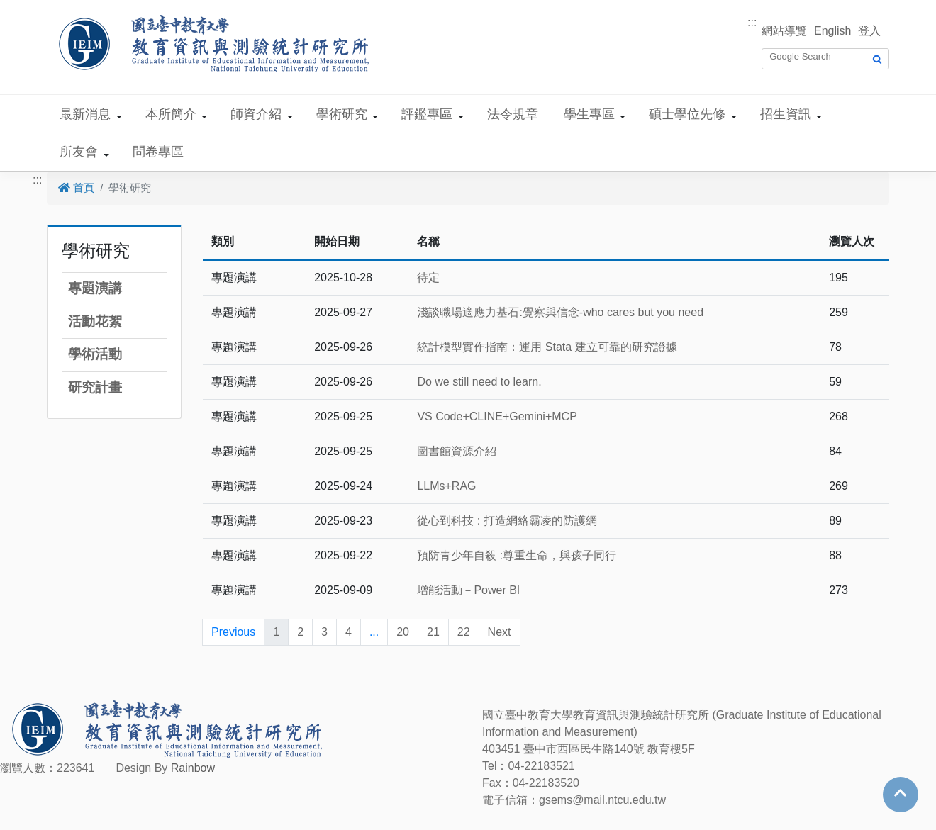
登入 (869, 31)
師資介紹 (256, 114)
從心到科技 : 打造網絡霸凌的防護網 (506, 521)
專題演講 (95, 288)
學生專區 (589, 114)
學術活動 (95, 354)
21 (433, 632)
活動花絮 (95, 321)
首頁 (76, 187)
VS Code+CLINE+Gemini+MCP (496, 416)
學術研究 (341, 114)
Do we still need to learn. (479, 382)
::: (752, 22)
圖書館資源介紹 (456, 451)
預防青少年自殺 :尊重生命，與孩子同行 (516, 555)
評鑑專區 (426, 114)
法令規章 (512, 114)
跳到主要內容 (34, 8)
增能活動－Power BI (468, 590)
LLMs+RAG (446, 486)
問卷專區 (158, 152)
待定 (428, 277)
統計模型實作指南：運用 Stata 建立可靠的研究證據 (546, 347)
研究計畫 (95, 387)
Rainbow (193, 768)
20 (402, 632)
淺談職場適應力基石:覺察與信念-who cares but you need (560, 312)
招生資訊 (785, 114)
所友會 (79, 152)
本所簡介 (170, 114)
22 (463, 632)
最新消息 (85, 114)
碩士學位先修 (687, 114)
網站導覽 (784, 31)
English (832, 31)
